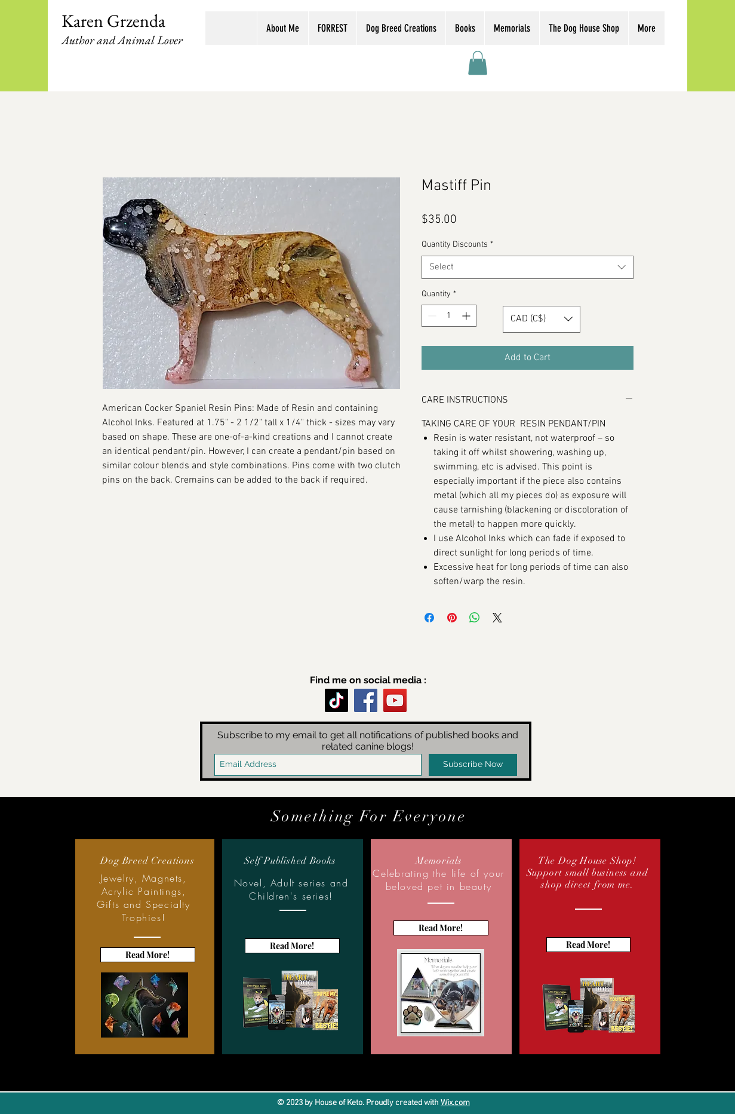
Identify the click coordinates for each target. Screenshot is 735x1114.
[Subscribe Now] (473, 765)
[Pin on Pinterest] (452, 617)
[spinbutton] (449, 315)
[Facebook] (365, 700)
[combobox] (527, 267)
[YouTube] (395, 700)
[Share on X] (497, 617)
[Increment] (467, 315)
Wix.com (455, 1103)
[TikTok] (336, 700)
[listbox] (541, 319)
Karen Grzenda (113, 20)
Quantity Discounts (457, 245)
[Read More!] (147, 954)
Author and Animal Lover (122, 40)
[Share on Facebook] (429, 617)
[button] (478, 63)
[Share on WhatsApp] (475, 617)
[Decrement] (430, 315)
